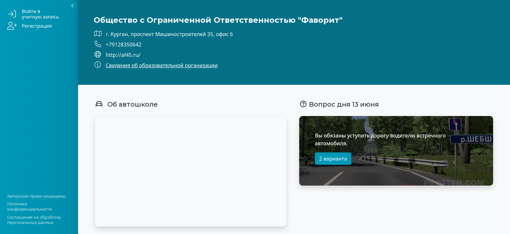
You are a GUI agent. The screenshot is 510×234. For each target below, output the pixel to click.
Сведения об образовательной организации (162, 65)
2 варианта (333, 158)
